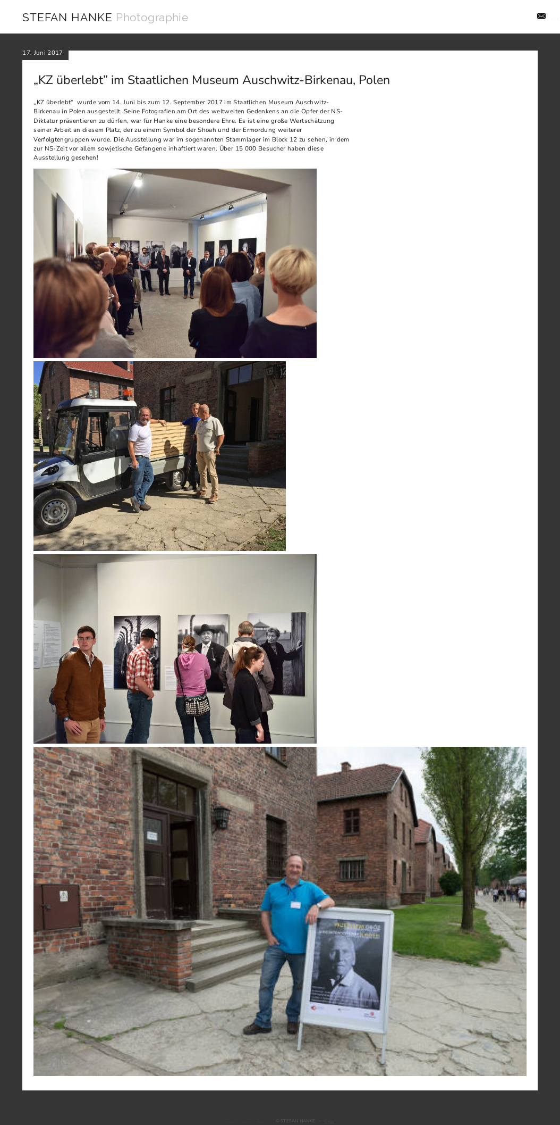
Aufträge (408, 17)
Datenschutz (189, 1121)
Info (531, 17)
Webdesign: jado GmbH (362, 1121)
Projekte (450, 17)
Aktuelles (494, 17)
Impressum (228, 1121)
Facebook (262, 1121)
